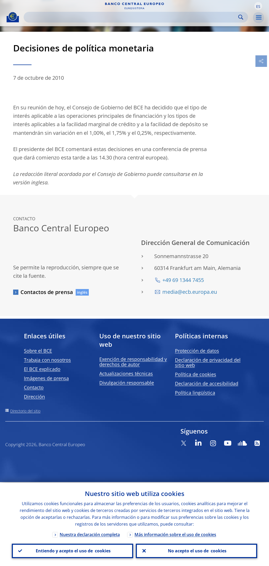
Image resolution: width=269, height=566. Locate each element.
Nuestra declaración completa (90, 534)
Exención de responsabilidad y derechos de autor (133, 361)
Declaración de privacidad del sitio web (208, 362)
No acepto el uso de (196, 550)
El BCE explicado (42, 369)
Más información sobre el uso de (175, 534)
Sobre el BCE (38, 351)
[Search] (131, 17)
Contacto (34, 387)
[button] (258, 6)
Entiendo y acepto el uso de (72, 550)
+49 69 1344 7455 (183, 280)
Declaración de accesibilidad (206, 383)
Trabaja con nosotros (47, 360)
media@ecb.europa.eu (189, 291)
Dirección (34, 396)
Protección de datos (197, 351)
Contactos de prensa (46, 292)
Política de (195, 374)
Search (240, 17)
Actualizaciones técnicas (126, 373)
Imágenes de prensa (46, 378)
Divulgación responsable (126, 383)
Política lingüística (195, 392)
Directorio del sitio (25, 410)
